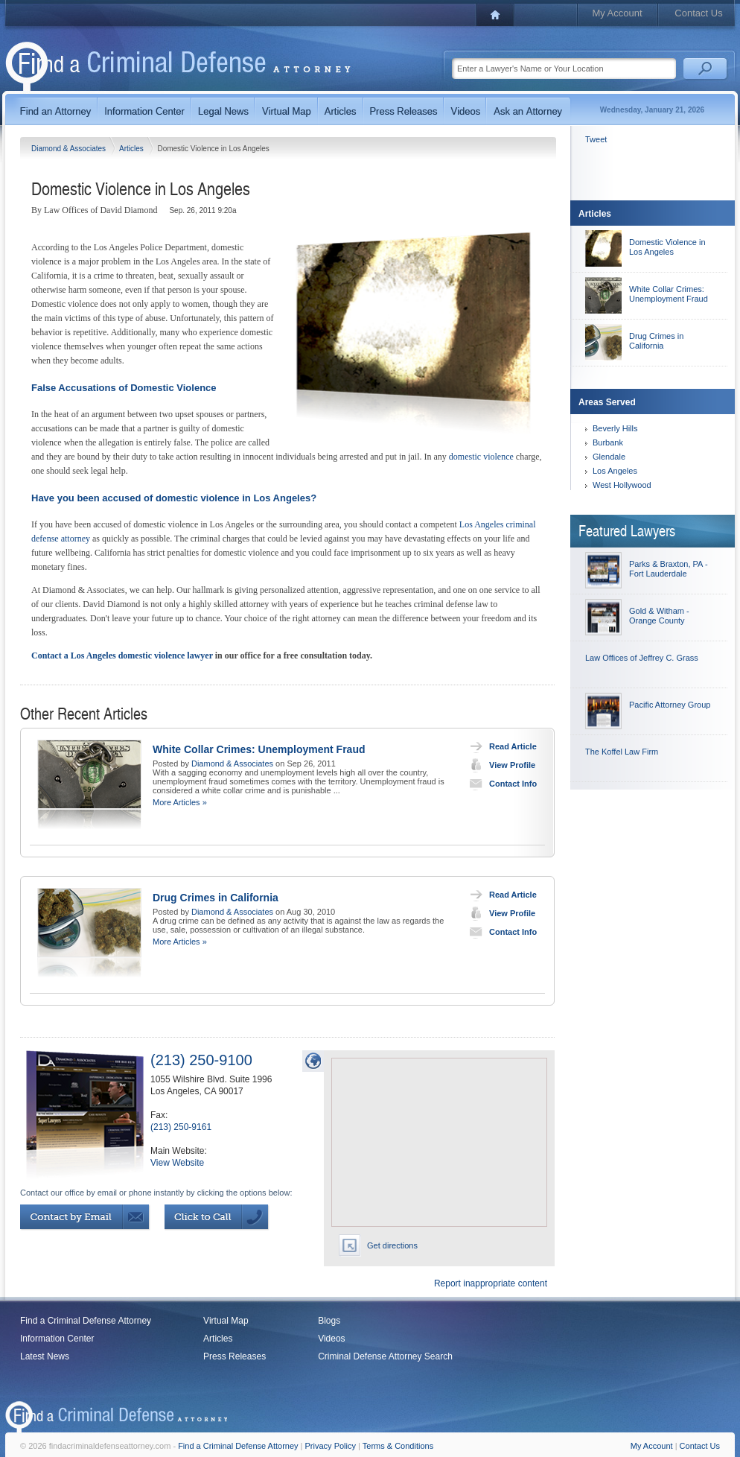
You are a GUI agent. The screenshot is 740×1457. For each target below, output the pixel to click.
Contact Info (500, 783)
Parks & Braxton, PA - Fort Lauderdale (668, 568)
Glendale (609, 456)
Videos (331, 1338)
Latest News (44, 1356)
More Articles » (180, 802)
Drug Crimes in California (215, 898)
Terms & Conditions (398, 1445)
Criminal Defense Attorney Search (385, 1356)
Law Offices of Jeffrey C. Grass (641, 657)
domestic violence (481, 456)
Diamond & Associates (69, 149)
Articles (132, 149)
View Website (177, 1163)
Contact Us (698, 13)
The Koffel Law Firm (621, 751)
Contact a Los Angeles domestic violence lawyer (122, 655)
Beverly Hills (615, 428)
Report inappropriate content (490, 1283)
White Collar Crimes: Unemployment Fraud (259, 749)
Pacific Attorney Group (669, 704)
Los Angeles (615, 470)
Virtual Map (225, 1320)
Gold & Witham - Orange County (659, 615)
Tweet (596, 139)
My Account (617, 13)
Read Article (500, 746)
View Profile (499, 765)
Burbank (608, 442)
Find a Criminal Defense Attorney (85, 1320)
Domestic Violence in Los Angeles (667, 247)
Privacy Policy (330, 1445)
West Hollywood (622, 484)
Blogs (329, 1320)
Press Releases (234, 1356)
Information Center (57, 1338)
